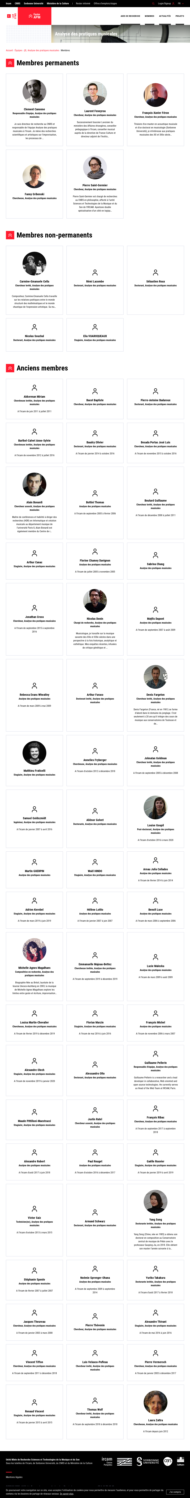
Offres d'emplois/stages (105, 3)
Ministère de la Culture (58, 3)
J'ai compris (175, 1492)
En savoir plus (66, 1493)
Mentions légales (14, 1477)
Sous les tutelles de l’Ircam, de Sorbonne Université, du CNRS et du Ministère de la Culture (49, 1461)
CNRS (17, 3)
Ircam (8, 3)
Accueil (9, 50)
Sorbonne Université (33, 3)
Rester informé (83, 3)
